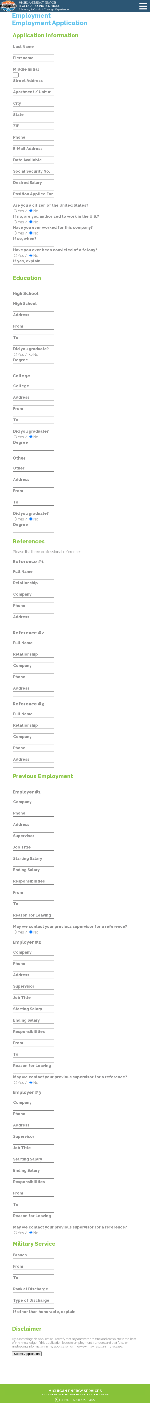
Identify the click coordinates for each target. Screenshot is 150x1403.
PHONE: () (77, 1400)
